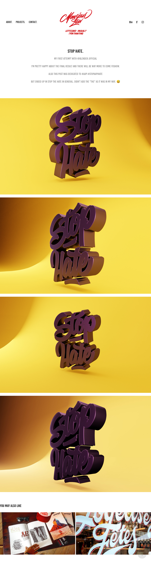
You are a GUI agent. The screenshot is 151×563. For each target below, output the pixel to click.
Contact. (33, 22)
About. (9, 22)
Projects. (20, 22)
